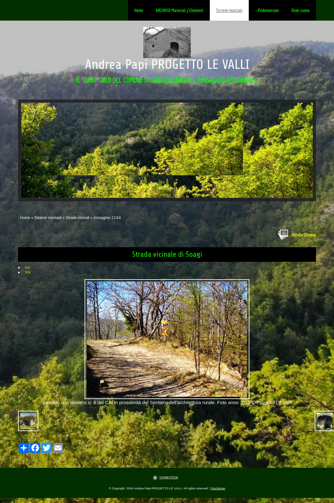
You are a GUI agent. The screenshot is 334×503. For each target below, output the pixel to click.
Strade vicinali (77, 218)
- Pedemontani (267, 10)
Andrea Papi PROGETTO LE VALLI (167, 64)
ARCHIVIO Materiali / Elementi (179, 10)
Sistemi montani (229, 10)
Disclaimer (218, 488)
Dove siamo (301, 10)
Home (138, 10)
